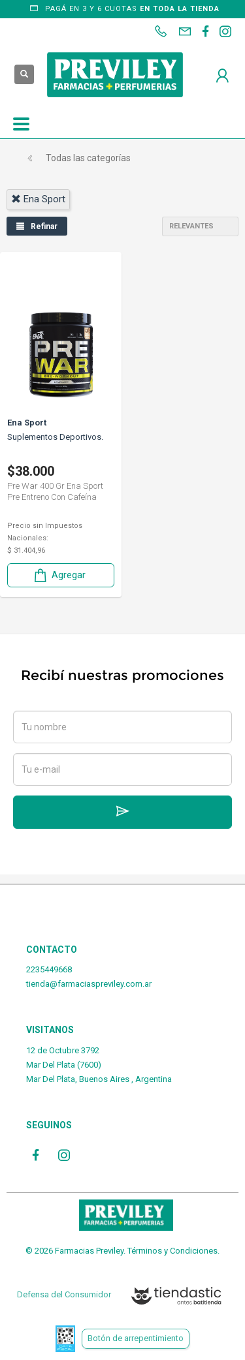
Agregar (59, 575)
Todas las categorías (88, 158)
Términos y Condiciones (172, 1251)
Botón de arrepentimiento (136, 1338)
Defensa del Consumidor (64, 1294)
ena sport (38, 199)
